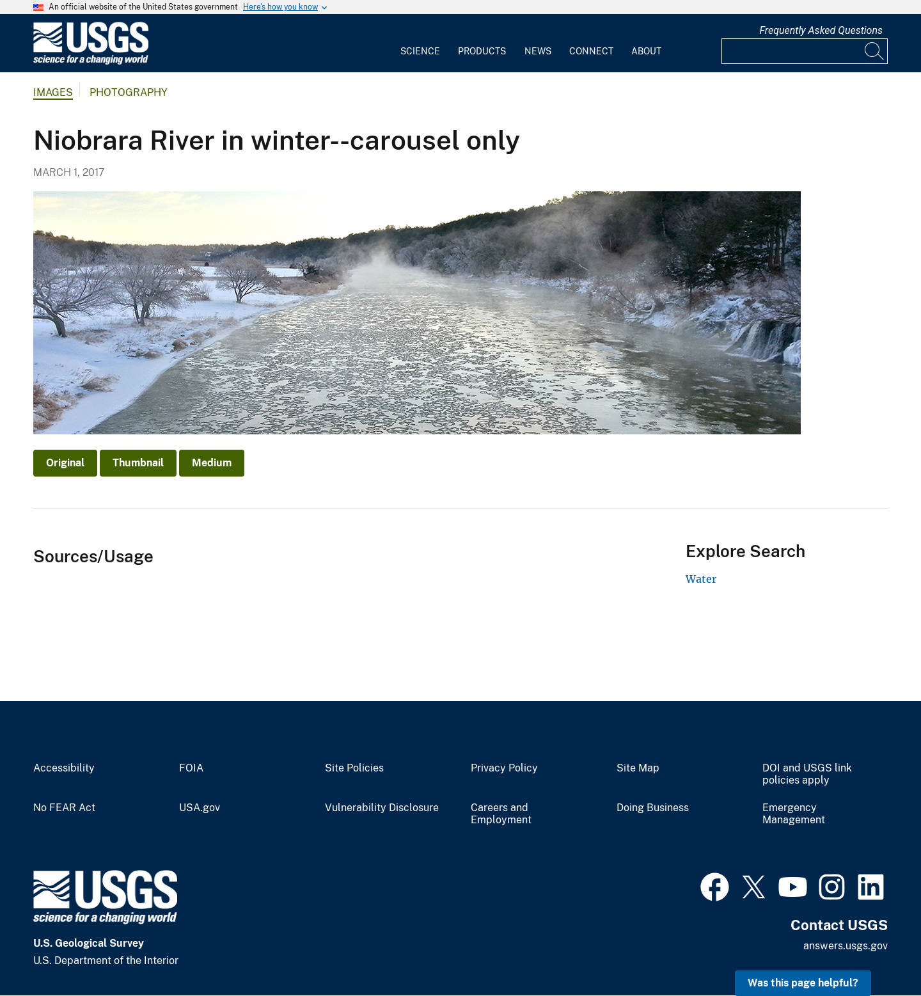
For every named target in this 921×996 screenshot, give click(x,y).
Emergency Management (793, 814)
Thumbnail (138, 463)
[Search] (875, 51)
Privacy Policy (504, 768)
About (646, 51)
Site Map (638, 768)
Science (420, 51)
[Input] (804, 51)
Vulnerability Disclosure (382, 808)
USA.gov (199, 808)
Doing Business (653, 808)
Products (482, 51)
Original (65, 463)
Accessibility (64, 768)
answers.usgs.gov (845, 946)
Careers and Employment (501, 814)
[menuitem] (420, 43)
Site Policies (354, 768)
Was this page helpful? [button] (803, 983)
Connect (591, 51)
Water (701, 579)
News (537, 51)
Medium (212, 463)
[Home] (90, 62)
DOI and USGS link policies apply (807, 774)
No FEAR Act (64, 808)
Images (53, 92)
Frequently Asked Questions (821, 30)
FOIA (191, 768)
